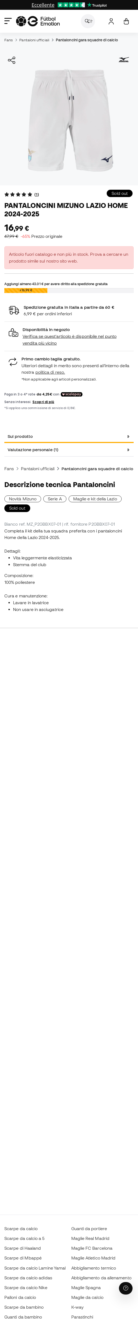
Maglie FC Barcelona (91, 1248)
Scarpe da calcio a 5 (24, 1238)
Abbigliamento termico (93, 1267)
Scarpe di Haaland (22, 1248)
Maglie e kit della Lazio (95, 498)
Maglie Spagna (86, 1287)
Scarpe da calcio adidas (28, 1277)
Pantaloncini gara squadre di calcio (87, 40)
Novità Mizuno (22, 498)
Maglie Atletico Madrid (93, 1257)
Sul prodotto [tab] (20, 436)
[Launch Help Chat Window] (126, 1288)
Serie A (55, 498)
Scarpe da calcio (21, 1228)
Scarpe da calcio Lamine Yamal (35, 1267)
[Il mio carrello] (126, 21)
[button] (69, 336)
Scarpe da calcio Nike (25, 1287)
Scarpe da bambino (24, 1307)
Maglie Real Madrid (90, 1238)
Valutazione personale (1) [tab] (33, 449)
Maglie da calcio (87, 1297)
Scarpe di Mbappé (23, 1257)
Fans (8, 40)
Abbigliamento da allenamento (101, 1277)
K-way (77, 1307)
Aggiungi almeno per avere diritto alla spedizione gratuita (56, 284)
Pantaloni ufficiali (34, 40)
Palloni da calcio (20, 1297)
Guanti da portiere (89, 1228)
